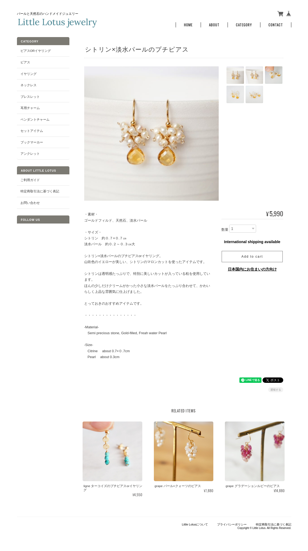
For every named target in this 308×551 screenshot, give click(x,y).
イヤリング (28, 73)
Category (244, 24)
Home (188, 24)
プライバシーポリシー (232, 524)
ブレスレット (30, 96)
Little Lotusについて (195, 524)
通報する (275, 389)
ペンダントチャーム (34, 119)
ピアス (25, 62)
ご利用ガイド (30, 180)
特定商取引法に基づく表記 (39, 191)
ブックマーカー (31, 142)
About (214, 24)
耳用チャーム (30, 108)
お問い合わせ (30, 202)
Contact (275, 24)
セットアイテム (31, 130)
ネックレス (28, 85)
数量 (224, 230)
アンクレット (30, 153)
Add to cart (252, 256)
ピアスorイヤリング (35, 50)
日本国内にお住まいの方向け (252, 269)
